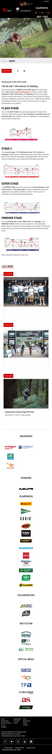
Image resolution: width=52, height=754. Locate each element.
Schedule (17, 721)
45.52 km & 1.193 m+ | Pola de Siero (18, 415)
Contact (25, 725)
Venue (3, 725)
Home (4, 61)
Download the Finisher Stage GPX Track (19, 412)
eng (47, 1)
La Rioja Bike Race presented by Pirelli (13, 736)
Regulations (17, 719)
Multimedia (26, 721)
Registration (5, 721)
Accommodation (6, 723)
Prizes (16, 723)
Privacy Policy (8, 748)
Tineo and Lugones (23, 92)
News (25, 719)
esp (45, 1)
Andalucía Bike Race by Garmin (10, 734)
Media (25, 723)
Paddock (3, 727)
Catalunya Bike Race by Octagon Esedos (13, 732)
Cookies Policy (19, 748)
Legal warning (30, 748)
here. (26, 255)
